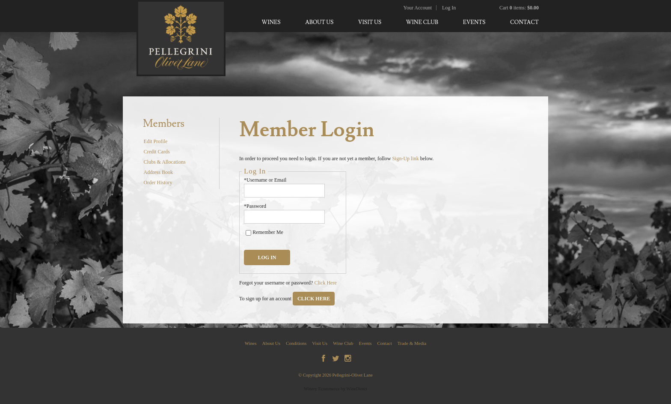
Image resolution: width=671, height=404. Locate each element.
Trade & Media (412, 343)
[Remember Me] (248, 233)
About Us (319, 22)
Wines (270, 22)
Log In (449, 8)
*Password (255, 206)
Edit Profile (156, 141)
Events (474, 22)
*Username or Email (265, 180)
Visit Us (369, 22)
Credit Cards (157, 152)
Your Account (418, 8)
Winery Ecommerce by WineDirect (335, 388)
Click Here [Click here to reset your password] (325, 283)
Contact (524, 22)
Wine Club (422, 22)
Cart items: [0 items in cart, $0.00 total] (519, 8)
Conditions (296, 343)
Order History (158, 183)
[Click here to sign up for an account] (314, 298)
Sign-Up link (405, 159)
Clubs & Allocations (165, 162)
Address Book (158, 172)
